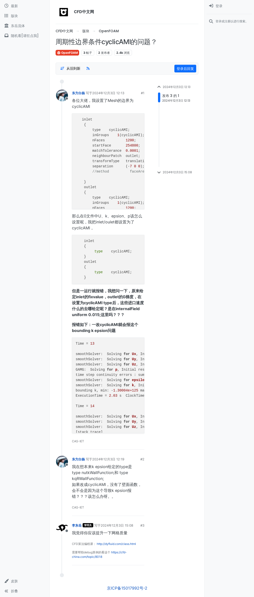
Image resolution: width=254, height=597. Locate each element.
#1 (142, 93)
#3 (142, 525)
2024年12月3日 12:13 (108, 93)
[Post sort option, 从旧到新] (70, 68)
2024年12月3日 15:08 (117, 525)
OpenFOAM (67, 53)
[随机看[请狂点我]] (24, 36)
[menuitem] (229, 6)
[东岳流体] (24, 26)
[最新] (24, 6)
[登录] (229, 6)
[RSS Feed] (88, 68)
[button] (24, 581)
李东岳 (77, 525)
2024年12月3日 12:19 (108, 459)
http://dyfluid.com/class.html (116, 544)
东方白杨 (78, 93)
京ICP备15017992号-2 (127, 588)
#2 (142, 459)
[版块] (24, 16)
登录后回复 (185, 68)
